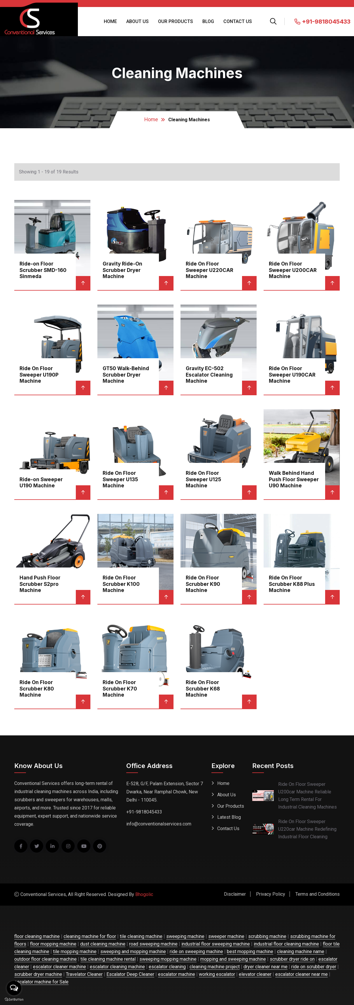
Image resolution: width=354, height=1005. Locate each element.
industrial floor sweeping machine (215, 944)
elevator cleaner (255, 974)
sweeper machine (226, 936)
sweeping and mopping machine (133, 951)
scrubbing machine (267, 936)
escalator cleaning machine (117, 966)
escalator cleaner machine (59, 966)
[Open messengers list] (14, 988)
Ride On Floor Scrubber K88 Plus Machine (292, 583)
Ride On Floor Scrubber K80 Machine (37, 688)
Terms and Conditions (317, 894)
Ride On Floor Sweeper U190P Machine (39, 374)
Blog (208, 21)
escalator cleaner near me (301, 974)
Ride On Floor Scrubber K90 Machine (203, 583)
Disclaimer (235, 894)
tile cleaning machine (141, 936)
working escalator (217, 974)
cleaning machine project (215, 966)
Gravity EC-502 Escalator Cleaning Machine (209, 374)
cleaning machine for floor (90, 936)
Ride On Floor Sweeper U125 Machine (203, 479)
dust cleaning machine (102, 944)
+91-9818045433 (323, 21)
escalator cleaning (167, 966)
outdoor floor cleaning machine (45, 959)
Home (110, 21)
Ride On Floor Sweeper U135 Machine (120, 479)
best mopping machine (250, 951)
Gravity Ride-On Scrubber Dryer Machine (122, 270)
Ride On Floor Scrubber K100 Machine (121, 583)
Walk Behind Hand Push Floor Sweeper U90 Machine (294, 479)
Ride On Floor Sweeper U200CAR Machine (293, 270)
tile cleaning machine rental (108, 959)
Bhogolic (144, 894)
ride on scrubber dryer (313, 966)
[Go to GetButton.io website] (14, 999)
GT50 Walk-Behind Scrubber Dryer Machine (126, 374)
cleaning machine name (300, 951)
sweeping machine (185, 936)
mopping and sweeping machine (233, 959)
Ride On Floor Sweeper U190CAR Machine (292, 374)
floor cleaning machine (37, 936)
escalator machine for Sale (41, 982)
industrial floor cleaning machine (286, 944)
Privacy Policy (270, 894)
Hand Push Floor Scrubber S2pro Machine (40, 583)
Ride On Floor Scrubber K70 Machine (120, 688)
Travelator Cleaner (84, 974)
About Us (137, 21)
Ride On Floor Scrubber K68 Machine (203, 688)
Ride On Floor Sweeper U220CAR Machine (209, 270)
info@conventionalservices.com (158, 824)
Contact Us (237, 21)
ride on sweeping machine (196, 951)
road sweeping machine (153, 944)
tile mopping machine (75, 951)
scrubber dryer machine (38, 974)
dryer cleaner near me (265, 966)
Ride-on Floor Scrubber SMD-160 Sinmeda (43, 270)
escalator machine (176, 974)
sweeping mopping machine (168, 959)
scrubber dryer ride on (292, 959)
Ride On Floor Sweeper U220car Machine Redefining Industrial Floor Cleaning (307, 829)
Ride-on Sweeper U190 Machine (41, 482)
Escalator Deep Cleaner (130, 974)
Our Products (175, 21)
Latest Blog (229, 817)
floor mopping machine (53, 944)
